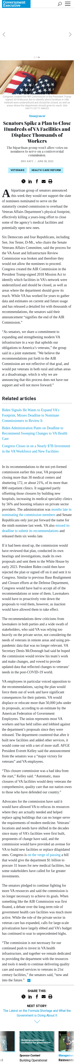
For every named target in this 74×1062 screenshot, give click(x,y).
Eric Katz (27, 138)
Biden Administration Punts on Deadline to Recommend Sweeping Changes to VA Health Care (34, 410)
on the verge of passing (44, 832)
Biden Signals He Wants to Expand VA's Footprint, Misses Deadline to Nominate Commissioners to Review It (30, 392)
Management (37, 93)
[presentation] (3, 1030)
